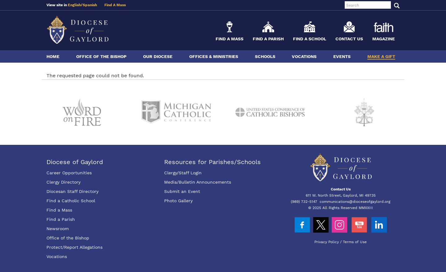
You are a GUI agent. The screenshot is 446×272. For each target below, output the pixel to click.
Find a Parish (268, 38)
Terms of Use (355, 242)
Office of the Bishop (101, 56)
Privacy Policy (326, 242)
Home (52, 56)
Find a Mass (229, 38)
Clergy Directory (63, 182)
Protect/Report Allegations (74, 247)
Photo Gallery (178, 200)
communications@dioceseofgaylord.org (355, 201)
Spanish (90, 5)
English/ (75, 5)
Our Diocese (158, 56)
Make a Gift (381, 56)
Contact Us (349, 38)
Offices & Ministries (213, 56)
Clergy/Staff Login (183, 172)
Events (342, 56)
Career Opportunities (69, 172)
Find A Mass (115, 5)
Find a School (309, 38)
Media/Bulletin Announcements (197, 182)
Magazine (383, 38)
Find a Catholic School (70, 200)
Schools (265, 56)
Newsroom (57, 228)
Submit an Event (182, 191)
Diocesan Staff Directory (72, 191)
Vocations (304, 56)
